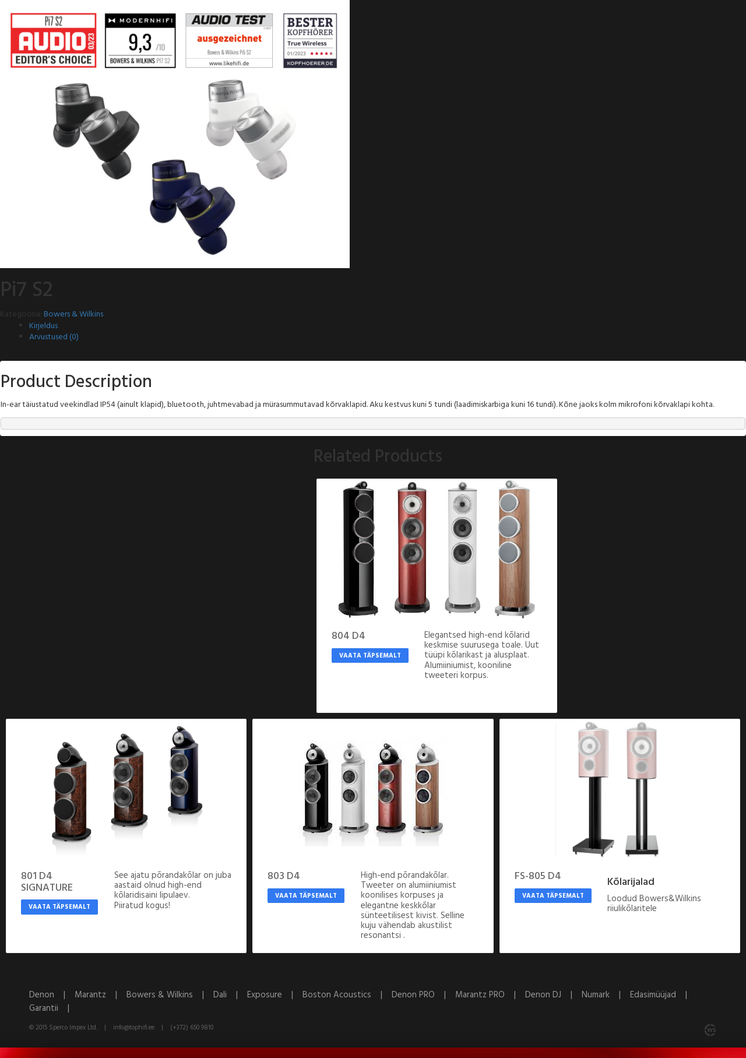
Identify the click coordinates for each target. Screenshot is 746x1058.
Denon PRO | (423, 995)
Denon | (52, 995)
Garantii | (52, 1008)
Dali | (230, 995)
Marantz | (100, 995)
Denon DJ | (553, 995)
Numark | (606, 995)
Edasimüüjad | (662, 995)
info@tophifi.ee (133, 1027)
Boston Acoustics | (347, 995)
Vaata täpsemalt (370, 656)
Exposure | (274, 995)
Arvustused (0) (54, 337)
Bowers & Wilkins (73, 314)
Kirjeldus (43, 326)
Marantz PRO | (490, 995)
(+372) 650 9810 (191, 1027)
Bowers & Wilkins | (169, 995)
